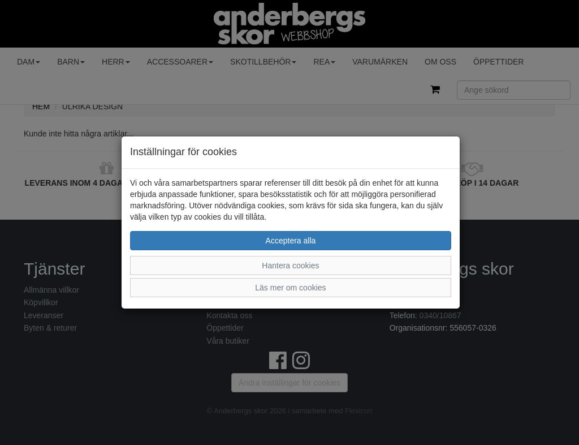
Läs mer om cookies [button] (290, 287)
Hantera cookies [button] (290, 265)
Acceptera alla (291, 240)
